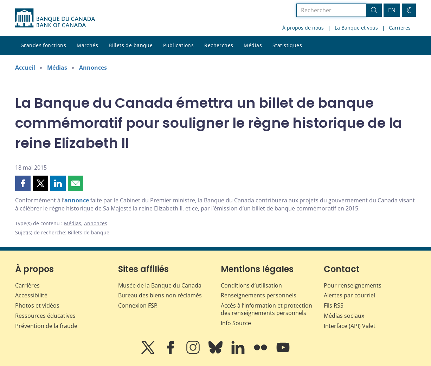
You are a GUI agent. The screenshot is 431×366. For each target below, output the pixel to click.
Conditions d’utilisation (251, 285)
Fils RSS (333, 305)
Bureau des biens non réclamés (160, 295)
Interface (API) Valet (349, 326)
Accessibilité (31, 295)
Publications (178, 45)
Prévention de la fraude (46, 326)
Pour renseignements (352, 285)
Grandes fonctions (43, 45)
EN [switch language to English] (391, 10)
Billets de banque (131, 45)
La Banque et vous (356, 27)
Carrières (400, 27)
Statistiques (287, 45)
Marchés (87, 45)
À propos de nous (303, 27)
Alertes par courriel (349, 295)
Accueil (25, 67)
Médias (253, 45)
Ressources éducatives (45, 316)
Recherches (218, 45)
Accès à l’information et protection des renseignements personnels (266, 309)
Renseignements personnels (258, 295)
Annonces (93, 67)
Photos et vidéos (37, 305)
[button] (23, 183)
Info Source (236, 323)
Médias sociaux (344, 316)
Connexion (137, 305)
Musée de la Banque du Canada (159, 285)
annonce (76, 200)
